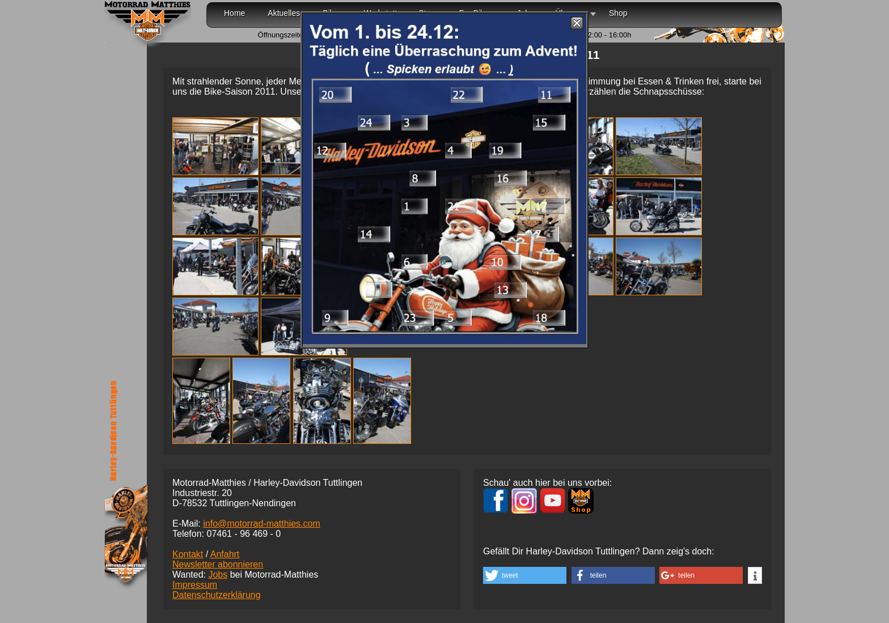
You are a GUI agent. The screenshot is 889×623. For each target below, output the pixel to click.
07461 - (243, 534)
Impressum (194, 585)
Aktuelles (284, 13)
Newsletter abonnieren (217, 564)
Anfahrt (225, 554)
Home (234, 13)
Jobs (217, 574)
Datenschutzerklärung (216, 595)
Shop (618, 13)
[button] (524, 575)
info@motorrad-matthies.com (261, 523)
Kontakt (187, 554)
